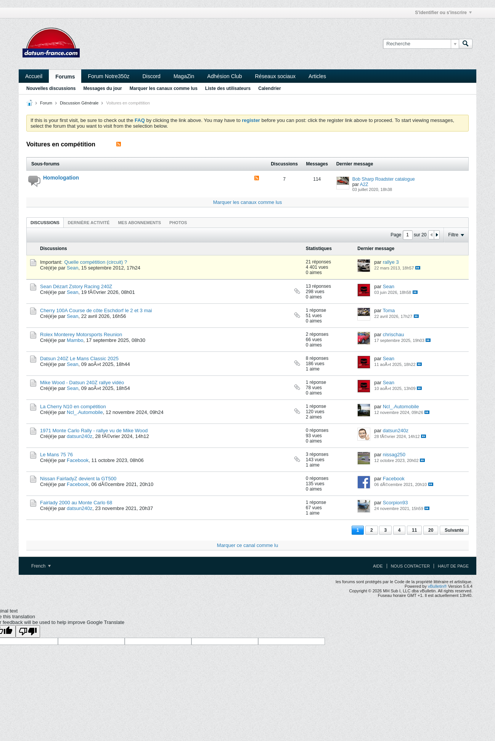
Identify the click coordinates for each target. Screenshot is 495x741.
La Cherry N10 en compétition (73, 406)
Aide (378, 566)
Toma (389, 310)
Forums (65, 77)
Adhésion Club (224, 76)
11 (414, 530)
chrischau (393, 334)
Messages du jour (102, 88)
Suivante (454, 530)
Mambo (75, 340)
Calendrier (269, 88)
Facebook (77, 460)
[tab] (45, 222)
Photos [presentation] (178, 222)
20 (430, 530)
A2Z (364, 184)
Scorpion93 (395, 502)
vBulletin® (437, 586)
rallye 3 (391, 262)
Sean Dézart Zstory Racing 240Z (76, 286)
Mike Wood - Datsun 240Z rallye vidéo (82, 382)
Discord (151, 76)
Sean (72, 268)
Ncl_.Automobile (85, 412)
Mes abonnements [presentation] (139, 222)
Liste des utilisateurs (228, 88)
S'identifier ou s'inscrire (443, 12)
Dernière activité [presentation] (89, 222)
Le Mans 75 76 (56, 454)
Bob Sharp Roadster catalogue (383, 179)
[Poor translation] (28, 631)
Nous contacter (410, 566)
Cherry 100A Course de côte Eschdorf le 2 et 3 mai (96, 310)
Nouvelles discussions (51, 88)
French (41, 566)
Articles (317, 76)
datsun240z (79, 436)
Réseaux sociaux (275, 76)
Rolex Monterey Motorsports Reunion (81, 334)
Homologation (61, 178)
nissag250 (394, 454)
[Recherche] (421, 44)
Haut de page (453, 566)
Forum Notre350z (108, 76)
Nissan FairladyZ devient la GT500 (78, 478)
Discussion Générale (79, 103)
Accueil (33, 76)
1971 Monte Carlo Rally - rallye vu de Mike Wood (94, 430)
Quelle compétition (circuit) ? (95, 262)
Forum (46, 103)
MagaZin (184, 76)
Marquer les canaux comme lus (164, 88)
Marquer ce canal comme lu (247, 545)
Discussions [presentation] (45, 222)
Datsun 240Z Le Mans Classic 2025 (79, 358)
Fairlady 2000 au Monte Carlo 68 (76, 502)
